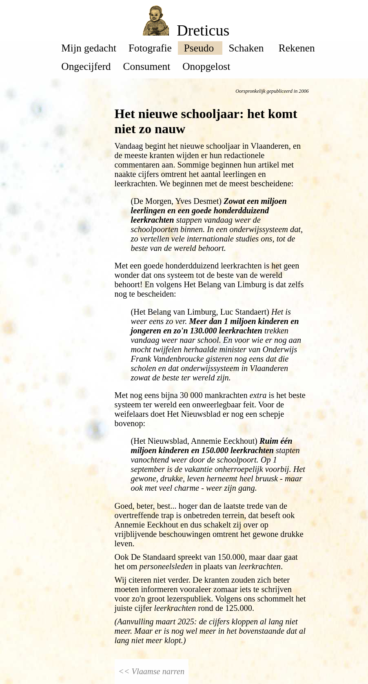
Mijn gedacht (88, 48)
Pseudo (200, 48)
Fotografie (150, 48)
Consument (147, 66)
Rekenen (298, 48)
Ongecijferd (86, 66)
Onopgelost (206, 66)
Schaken (247, 48)
